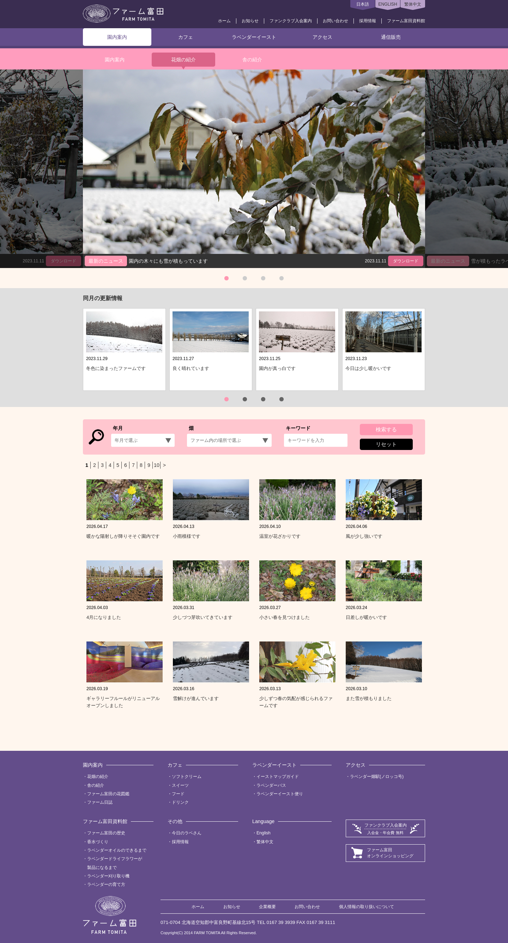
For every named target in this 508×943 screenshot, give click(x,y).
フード (178, 793)
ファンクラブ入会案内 (291, 20)
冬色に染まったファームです (116, 368)
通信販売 (391, 37)
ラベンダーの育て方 (106, 884)
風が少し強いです (364, 536)
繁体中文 (412, 4)
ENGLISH (387, 4)
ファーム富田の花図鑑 (108, 793)
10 (156, 465)
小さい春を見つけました (284, 617)
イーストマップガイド (277, 776)
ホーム (224, 20)
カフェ (185, 37)
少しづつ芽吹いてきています (202, 617)
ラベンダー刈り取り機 (108, 876)
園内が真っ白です (277, 368)
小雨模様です (186, 536)
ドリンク (180, 802)
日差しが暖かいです (366, 617)
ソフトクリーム (186, 776)
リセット (386, 444)
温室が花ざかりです (280, 536)
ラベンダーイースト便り (279, 793)
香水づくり (97, 841)
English (263, 833)
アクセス (322, 37)
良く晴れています (191, 368)
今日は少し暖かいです (368, 368)
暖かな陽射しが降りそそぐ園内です (123, 536)
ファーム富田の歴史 (106, 833)
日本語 (362, 4)
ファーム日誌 (100, 802)
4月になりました (103, 617)
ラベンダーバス (271, 785)
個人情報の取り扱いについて (366, 906)
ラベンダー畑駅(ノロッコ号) (377, 776)
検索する (386, 429)
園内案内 (117, 37)
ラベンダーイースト (254, 37)
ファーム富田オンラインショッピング (390, 852)
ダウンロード (405, 260)
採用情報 (367, 20)
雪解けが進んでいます (196, 698)
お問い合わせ (335, 20)
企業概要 (267, 906)
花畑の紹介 (183, 59)
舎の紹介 (252, 59)
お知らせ (250, 20)
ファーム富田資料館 (406, 20)
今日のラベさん (186, 833)
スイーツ (180, 785)
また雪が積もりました (369, 698)
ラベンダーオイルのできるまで (116, 850)
